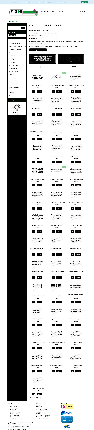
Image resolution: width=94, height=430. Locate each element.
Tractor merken (12, 77)
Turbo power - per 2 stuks (37, 85)
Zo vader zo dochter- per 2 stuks (57, 85)
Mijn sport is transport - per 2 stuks (37, 342)
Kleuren (54, 11)
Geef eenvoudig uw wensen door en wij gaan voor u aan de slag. (64, 46)
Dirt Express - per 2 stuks (37, 225)
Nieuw (10, 52)
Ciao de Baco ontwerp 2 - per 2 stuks (57, 202)
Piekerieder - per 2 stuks (76, 108)
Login (63, 11)
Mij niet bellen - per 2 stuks (76, 342)
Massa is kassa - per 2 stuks (57, 295)
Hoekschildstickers (13, 55)
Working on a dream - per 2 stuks (37, 248)
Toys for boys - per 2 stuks (76, 225)
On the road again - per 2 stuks (56, 365)
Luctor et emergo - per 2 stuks (76, 132)
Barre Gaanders (12, 80)
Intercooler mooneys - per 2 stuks (37, 365)
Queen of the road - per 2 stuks (37, 388)
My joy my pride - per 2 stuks (76, 248)
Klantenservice (47, 11)
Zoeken (23, 28)
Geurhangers (11, 95)
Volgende (38, 66)
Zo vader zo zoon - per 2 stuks (56, 179)
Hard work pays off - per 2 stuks (37, 295)
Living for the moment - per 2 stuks (56, 248)
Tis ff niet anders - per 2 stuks (56, 156)
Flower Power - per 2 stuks (37, 108)
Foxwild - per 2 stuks (37, 156)
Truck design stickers (13, 71)
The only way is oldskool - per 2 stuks (76, 271)
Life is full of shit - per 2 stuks (76, 365)
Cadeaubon (11, 92)
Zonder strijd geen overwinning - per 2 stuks (76, 85)
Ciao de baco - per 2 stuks (56, 132)
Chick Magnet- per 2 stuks (56, 108)
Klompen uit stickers (13, 68)
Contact (59, 11)
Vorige (30, 66)
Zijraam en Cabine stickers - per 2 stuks (17, 46)
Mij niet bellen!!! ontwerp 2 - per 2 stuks (56, 342)
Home (9, 21)
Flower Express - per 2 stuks (57, 225)
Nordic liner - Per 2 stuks (37, 271)
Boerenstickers (12, 62)
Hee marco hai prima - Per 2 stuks (76, 202)
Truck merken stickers (13, 65)
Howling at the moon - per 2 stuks (76, 179)
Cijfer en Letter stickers (14, 87)
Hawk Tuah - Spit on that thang (37, 179)
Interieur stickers (12, 84)
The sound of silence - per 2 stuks (76, 319)
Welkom (41, 11)
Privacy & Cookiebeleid (66, 2)
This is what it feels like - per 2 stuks (56, 271)
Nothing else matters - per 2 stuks (56, 319)
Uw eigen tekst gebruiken (14, 43)
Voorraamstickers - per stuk (15, 49)
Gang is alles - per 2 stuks (75, 156)
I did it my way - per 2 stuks (37, 319)
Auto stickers (11, 74)
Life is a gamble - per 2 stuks (37, 202)
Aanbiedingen (12, 59)
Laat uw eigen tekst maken (38, 50)
